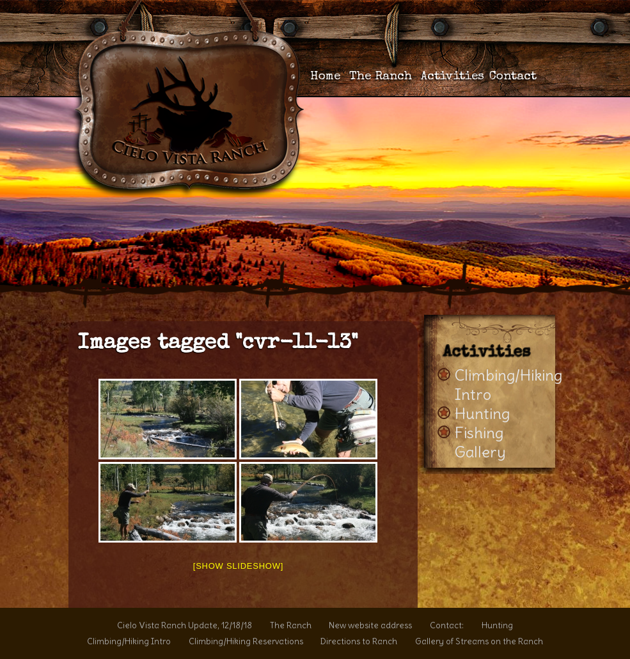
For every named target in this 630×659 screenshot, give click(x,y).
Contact (513, 77)
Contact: (447, 625)
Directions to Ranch (358, 641)
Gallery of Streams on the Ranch (479, 641)
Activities (452, 77)
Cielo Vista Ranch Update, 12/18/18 (184, 625)
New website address (370, 625)
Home (325, 77)
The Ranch (380, 77)
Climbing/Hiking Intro (129, 641)
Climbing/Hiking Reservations (246, 641)
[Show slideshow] (238, 566)
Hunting (482, 413)
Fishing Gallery (480, 442)
